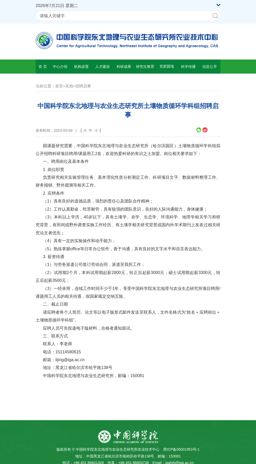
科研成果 (124, 66)
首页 (59, 86)
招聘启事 (83, 86)
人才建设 (102, 66)
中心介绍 (60, 66)
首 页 (43, 66)
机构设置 (81, 66)
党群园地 (166, 66)
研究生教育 (145, 66)
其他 (69, 86)
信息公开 (209, 66)
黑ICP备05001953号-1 (181, 449)
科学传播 (188, 66)
